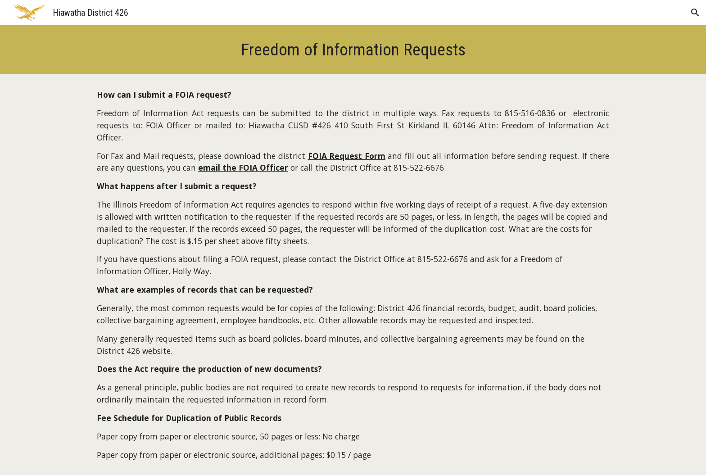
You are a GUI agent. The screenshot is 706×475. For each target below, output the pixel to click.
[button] (695, 12)
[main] (353, 49)
